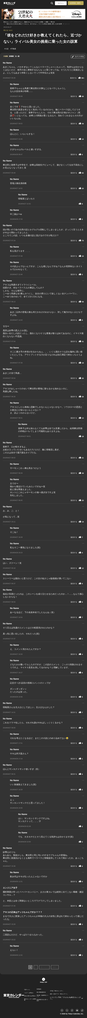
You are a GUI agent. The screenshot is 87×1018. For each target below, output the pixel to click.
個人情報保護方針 (41, 992)
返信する (73, 78)
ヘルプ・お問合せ (28, 992)
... (83, 62)
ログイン (61, 3)
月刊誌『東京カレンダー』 (57, 990)
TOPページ (27, 989)
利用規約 (39, 989)
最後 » (55, 967)
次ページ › (44, 967)
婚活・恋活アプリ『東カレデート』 (59, 994)
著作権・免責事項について (42, 996)
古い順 (17, 56)
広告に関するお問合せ (30, 996)
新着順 (11, 56)
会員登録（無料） (76, 3)
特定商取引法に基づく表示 (42, 1000)
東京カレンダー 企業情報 (30, 999)
